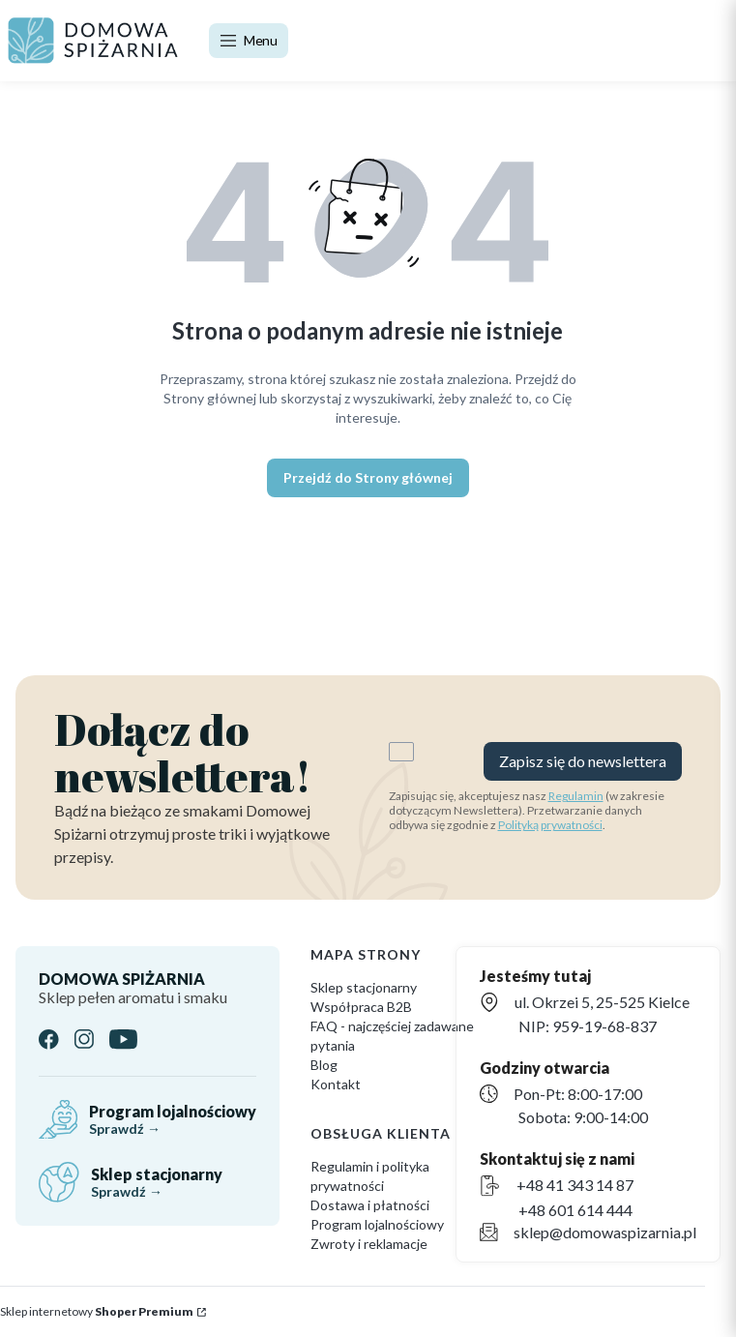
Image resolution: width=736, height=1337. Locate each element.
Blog (324, 1064)
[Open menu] (248, 40)
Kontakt (335, 1084)
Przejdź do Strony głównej (368, 477)
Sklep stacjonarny (363, 987)
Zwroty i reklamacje (368, 1243)
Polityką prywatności (550, 824)
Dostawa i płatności (369, 1205)
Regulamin (576, 795)
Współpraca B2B (361, 1006)
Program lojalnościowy (377, 1224)
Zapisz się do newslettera (582, 761)
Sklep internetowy (96, 1311)
